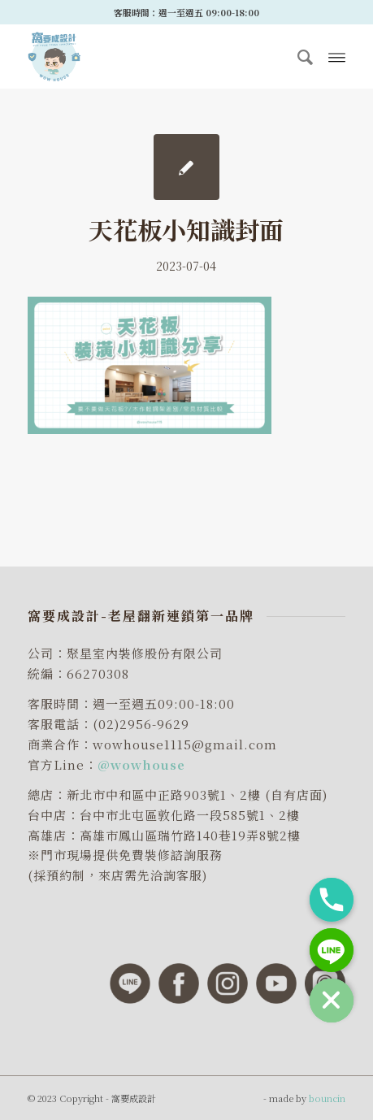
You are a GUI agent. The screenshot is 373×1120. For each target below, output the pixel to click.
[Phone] (331, 900)
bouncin (327, 1098)
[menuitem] (299, 56)
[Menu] (336, 56)
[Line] (331, 950)
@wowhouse (141, 764)
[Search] (299, 56)
